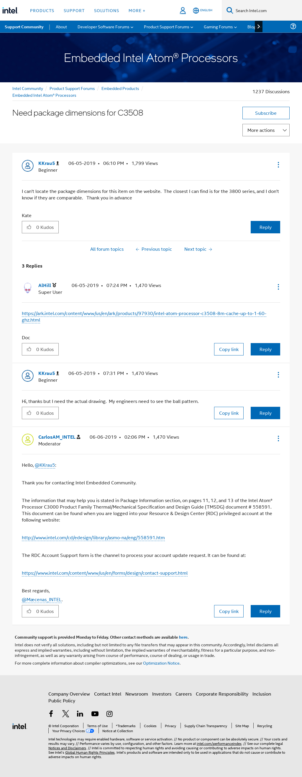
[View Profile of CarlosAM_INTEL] (59, 437)
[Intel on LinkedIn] (80, 714)
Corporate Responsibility (222, 693)
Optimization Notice (161, 663)
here (183, 637)
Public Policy (61, 700)
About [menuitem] (61, 26)
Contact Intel (107, 693)
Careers (183, 693)
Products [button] (42, 10)
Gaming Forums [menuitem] (218, 26)
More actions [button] (261, 130)
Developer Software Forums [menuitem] (103, 26)
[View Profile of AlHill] (47, 285)
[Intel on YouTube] (95, 714)
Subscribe (266, 112)
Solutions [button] (106, 10)
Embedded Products (120, 88)
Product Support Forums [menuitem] (166, 26)
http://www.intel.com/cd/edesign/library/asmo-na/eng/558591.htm (93, 537)
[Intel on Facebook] (51, 714)
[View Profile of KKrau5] (48, 163)
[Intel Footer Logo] (19, 725)
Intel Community (27, 88)
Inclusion (261, 693)
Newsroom (136, 693)
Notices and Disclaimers (67, 747)
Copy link (229, 349)
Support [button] (74, 10)
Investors (161, 693)
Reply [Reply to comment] (266, 349)
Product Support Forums (72, 88)
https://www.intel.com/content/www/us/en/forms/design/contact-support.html (105, 572)
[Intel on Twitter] (66, 714)
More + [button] (137, 10)
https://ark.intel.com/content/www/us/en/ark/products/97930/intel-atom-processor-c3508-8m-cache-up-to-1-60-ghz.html (144, 316)
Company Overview (69, 693)
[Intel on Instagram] (109, 714)
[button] (278, 164)
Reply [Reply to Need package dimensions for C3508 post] (266, 227)
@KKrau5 (45, 464)
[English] (202, 10)
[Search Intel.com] (267, 10)
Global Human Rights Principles (90, 752)
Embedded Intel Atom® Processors (44, 95)
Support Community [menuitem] (24, 26)
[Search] (229, 10)
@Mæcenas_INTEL (42, 599)
